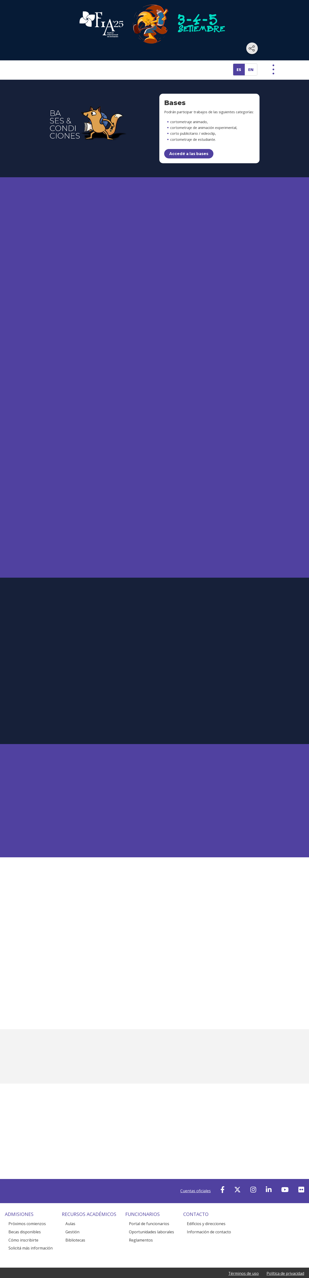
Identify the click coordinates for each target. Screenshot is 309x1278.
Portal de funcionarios (149, 1218)
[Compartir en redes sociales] (252, 48)
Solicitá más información (30, 1242)
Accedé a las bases (188, 153)
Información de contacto (209, 1226)
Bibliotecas (75, 1234)
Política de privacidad (285, 1267)
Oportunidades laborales (151, 1226)
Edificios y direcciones (206, 1218)
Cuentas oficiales (195, 1185)
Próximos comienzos (27, 1218)
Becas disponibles (24, 1226)
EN (250, 69)
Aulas (70, 1218)
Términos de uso (243, 1267)
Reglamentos (141, 1234)
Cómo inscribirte (23, 1234)
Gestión (72, 1226)
